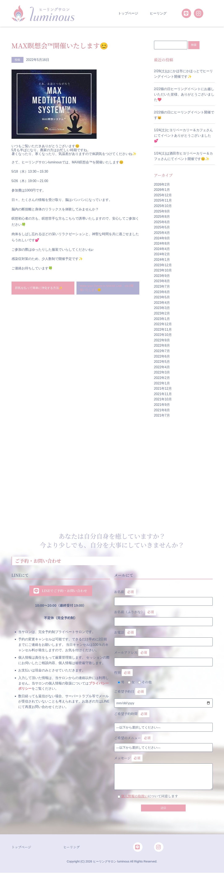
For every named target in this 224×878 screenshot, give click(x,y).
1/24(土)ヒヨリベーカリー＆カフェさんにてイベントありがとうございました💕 (183, 135)
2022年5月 (162, 362)
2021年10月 (163, 399)
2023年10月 (163, 270)
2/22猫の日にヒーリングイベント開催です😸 (184, 115)
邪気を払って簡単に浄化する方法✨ (43, 289)
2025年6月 (162, 222)
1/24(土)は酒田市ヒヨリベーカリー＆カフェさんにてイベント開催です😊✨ (183, 156)
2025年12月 (163, 195)
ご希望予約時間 (131, 714)
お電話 (163, 636)
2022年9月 (162, 340)
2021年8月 (162, 410)
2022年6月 (162, 356)
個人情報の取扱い (134, 796)
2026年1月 (162, 190)
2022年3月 (162, 372)
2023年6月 (162, 292)
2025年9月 (162, 211)
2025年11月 (163, 200)
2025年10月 (163, 206)
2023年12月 (163, 265)
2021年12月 (163, 389)
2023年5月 (162, 297)
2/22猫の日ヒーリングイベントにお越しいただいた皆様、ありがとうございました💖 (184, 94)
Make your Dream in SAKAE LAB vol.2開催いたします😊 (106, 289)
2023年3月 (162, 308)
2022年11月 (163, 330)
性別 (123, 673)
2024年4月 (162, 249)
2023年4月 (162, 303)
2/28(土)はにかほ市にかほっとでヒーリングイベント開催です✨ (183, 74)
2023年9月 (162, 276)
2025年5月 (162, 227)
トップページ (128, 13)
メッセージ (163, 766)
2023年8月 (162, 281)
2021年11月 (163, 394)
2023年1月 (162, 319)
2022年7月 (162, 351)
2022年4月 (162, 367)
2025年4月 (162, 233)
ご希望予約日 (130, 692)
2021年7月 (162, 415)
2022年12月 (163, 324)
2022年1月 (162, 383)
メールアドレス (163, 656)
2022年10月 (163, 335)
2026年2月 (162, 184)
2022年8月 (162, 345)
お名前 (163, 596)
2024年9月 (162, 238)
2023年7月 (162, 286)
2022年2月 (162, 378)
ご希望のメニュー (133, 738)
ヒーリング (158, 13)
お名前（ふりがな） (163, 616)
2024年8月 (162, 243)
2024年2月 (162, 254)
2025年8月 (162, 217)
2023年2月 (162, 313)
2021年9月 (162, 405)
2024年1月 (162, 260)
